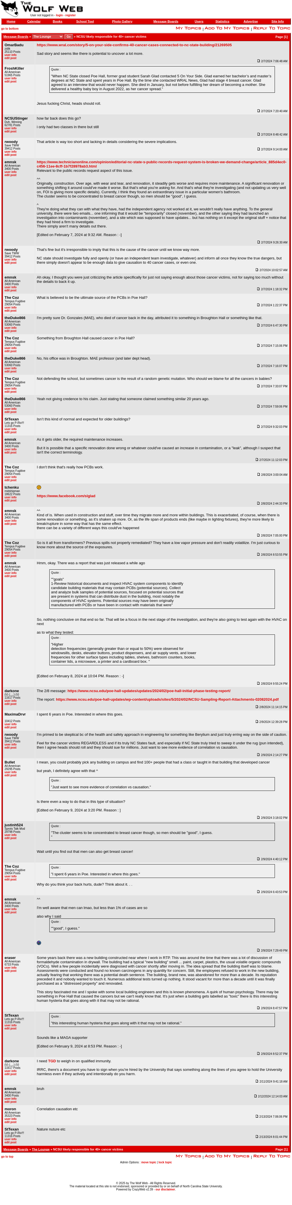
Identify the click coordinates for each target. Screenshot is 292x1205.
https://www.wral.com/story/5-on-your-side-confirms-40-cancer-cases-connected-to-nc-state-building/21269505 (134, 45)
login (59, 15)
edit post (11, 58)
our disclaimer (165, 1189)
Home (11, 21)
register (70, 15)
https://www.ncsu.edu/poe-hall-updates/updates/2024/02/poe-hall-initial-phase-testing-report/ (149, 691)
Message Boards (165, 21)
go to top (7, 1156)
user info (11, 55)
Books (57, 21)
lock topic (165, 1162)
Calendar (33, 21)
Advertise (251, 21)
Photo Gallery (122, 21)
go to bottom (10, 28)
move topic (148, 1162)
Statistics (222, 21)
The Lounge (41, 1149)
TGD (52, 1061)
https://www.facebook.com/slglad (66, 496)
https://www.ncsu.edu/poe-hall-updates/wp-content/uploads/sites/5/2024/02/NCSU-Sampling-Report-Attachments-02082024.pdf (167, 699)
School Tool (85, 21)
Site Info (277, 21)
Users (199, 21)
